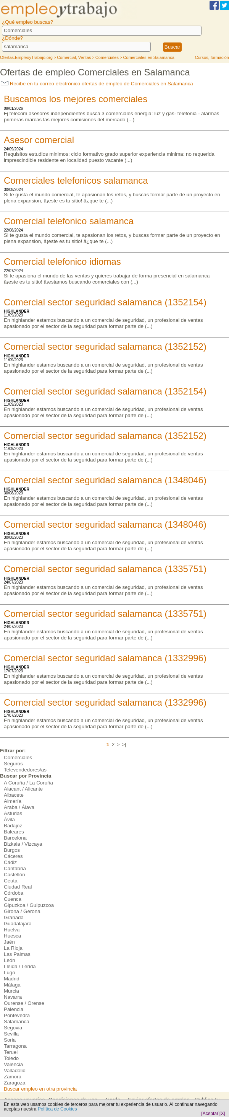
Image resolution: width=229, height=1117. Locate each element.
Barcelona (15, 838)
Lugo (9, 972)
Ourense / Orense (24, 1003)
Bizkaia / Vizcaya (23, 844)
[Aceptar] (210, 1113)
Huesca (12, 936)
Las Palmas (17, 954)
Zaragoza (14, 1083)
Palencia (13, 1009)
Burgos (12, 850)
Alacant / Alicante (23, 789)
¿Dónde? (12, 38)
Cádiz (10, 862)
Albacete (14, 795)
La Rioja (13, 948)
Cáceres (13, 856)
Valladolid (15, 1070)
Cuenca (12, 899)
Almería (12, 801)
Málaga (12, 985)
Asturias (13, 813)
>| (124, 744)
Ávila (9, 819)
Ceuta (11, 881)
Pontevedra (17, 1015)
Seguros (13, 763)
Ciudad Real (18, 887)
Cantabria (15, 868)
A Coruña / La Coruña (28, 783)
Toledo (11, 1058)
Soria (10, 1040)
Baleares (14, 832)
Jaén (9, 942)
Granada (14, 917)
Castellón (14, 874)
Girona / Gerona (22, 911)
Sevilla (11, 1034)
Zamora (12, 1076)
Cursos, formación (212, 57)
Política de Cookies (57, 1109)
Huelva (12, 930)
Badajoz (13, 825)
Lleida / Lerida (20, 966)
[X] (222, 1113)
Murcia (11, 991)
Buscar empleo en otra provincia (40, 1089)
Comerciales (18, 757)
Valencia (13, 1064)
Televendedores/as (25, 770)
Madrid (11, 979)
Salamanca (16, 1021)
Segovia (13, 1028)
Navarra (13, 997)
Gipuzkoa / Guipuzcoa (29, 905)
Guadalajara (18, 923)
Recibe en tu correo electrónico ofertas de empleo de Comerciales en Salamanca (97, 83)
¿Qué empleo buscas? (27, 22)
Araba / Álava (19, 807)
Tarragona (15, 1046)
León (9, 960)
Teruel (11, 1052)
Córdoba (13, 893)
